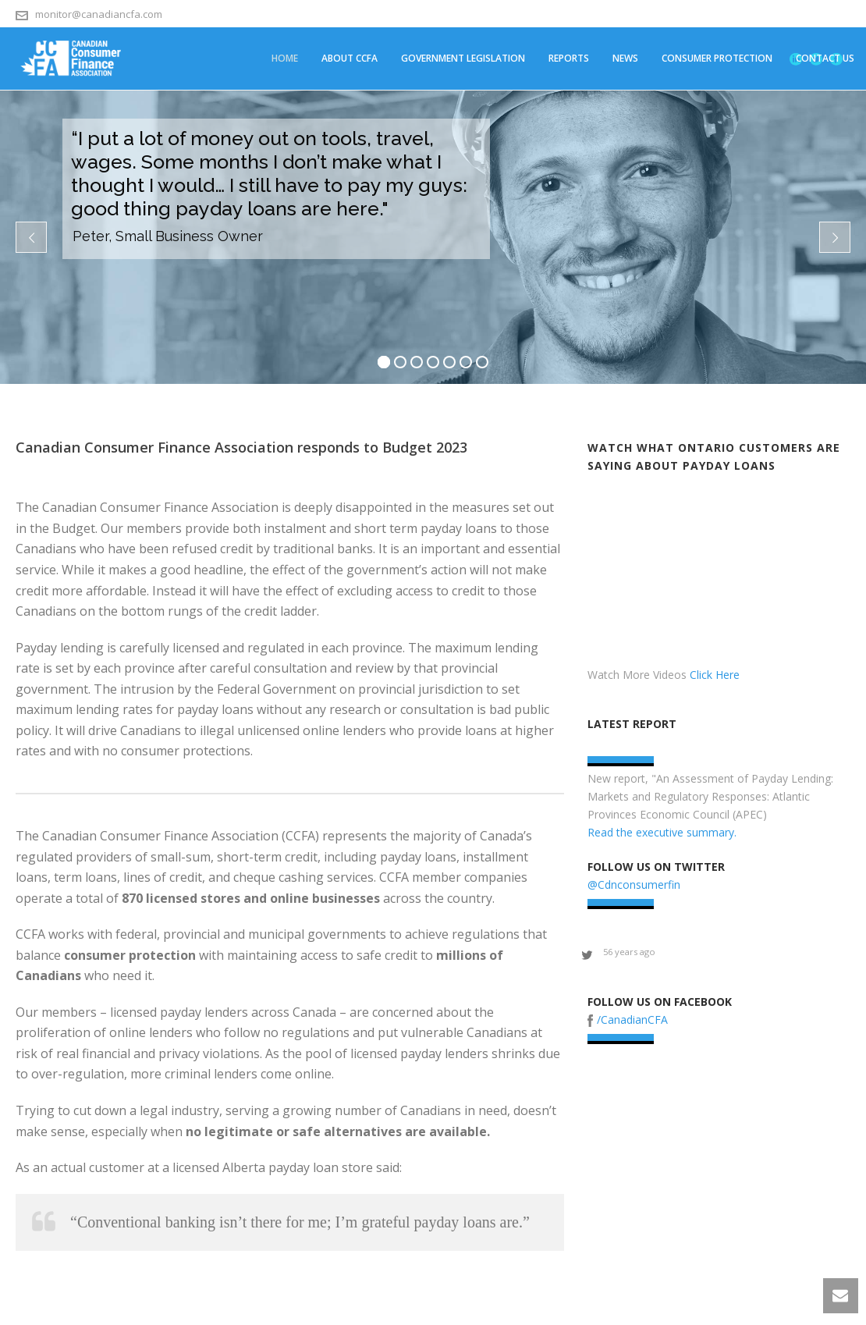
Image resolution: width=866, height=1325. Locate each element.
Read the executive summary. (661, 832)
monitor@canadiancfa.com (98, 14)
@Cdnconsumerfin (633, 884)
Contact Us (825, 58)
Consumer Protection (717, 58)
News (625, 58)
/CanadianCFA (632, 1019)
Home (285, 58)
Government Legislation (463, 58)
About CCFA (349, 58)
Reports (568, 58)
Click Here (715, 674)
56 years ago (629, 951)
